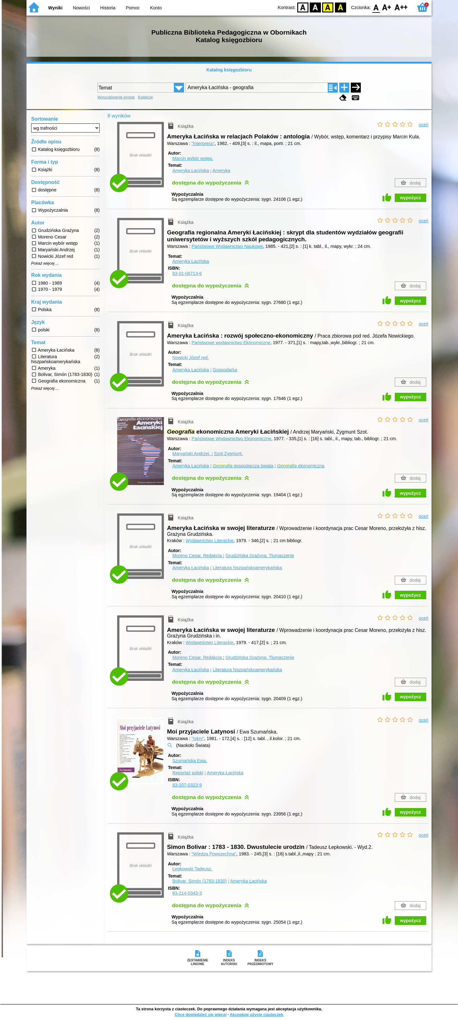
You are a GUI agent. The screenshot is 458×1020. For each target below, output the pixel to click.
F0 (376, 7)
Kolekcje (145, 97)
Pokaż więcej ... (45, 263)
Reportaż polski (187, 772)
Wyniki (55, 7)
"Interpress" (203, 143)
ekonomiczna (300, 465)
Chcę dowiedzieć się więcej (201, 1014)
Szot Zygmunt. (228, 453)
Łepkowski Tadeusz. (192, 868)
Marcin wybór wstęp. (192, 158)
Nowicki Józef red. (190, 357)
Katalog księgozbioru (229, 69)
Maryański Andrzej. (192, 453)
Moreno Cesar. (197, 555)
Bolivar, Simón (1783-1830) (199, 880)
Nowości (81, 7)
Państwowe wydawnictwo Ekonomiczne (231, 342)
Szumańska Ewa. (189, 760)
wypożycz (410, 197)
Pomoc (133, 7)
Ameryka (221, 170)
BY (340, 7)
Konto (156, 7)
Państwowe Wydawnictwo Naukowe (227, 246)
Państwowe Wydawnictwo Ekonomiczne (231, 438)
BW (315, 7)
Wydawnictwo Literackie (209, 540)
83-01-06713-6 (187, 273)
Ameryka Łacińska (190, 170)
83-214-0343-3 (187, 893)
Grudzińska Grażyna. (260, 555)
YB (328, 7)
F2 (401, 7)
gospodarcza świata (243, 465)
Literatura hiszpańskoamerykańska (247, 567)
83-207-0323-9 (187, 784)
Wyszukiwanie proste (116, 97)
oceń (423, 124)
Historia (108, 7)
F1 (387, 7)
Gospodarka (225, 369)
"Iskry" (198, 738)
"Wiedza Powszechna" (214, 853)
